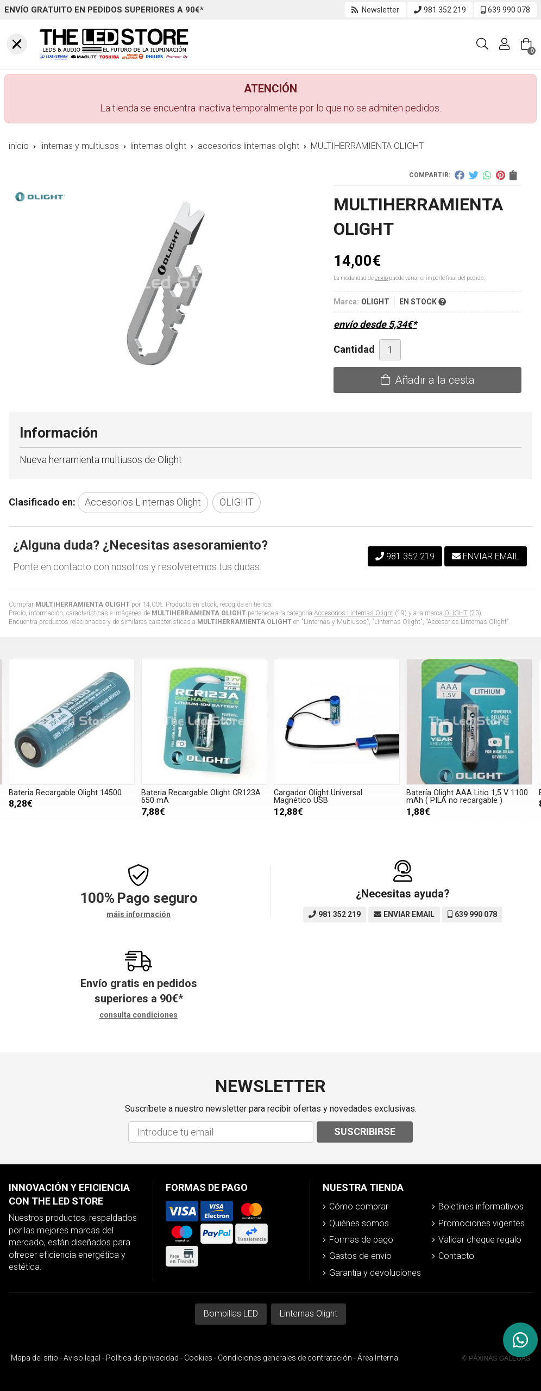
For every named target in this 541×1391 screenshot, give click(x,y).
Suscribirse (364, 1131)
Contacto (456, 1256)
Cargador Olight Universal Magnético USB (450, 796)
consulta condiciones (138, 1014)
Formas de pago (361, 1239)
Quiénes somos (359, 1223)
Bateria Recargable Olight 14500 (197, 792)
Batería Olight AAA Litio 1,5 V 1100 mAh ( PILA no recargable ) (69, 796)
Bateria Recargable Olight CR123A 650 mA (333, 796)
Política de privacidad (142, 1357)
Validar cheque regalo (479, 1239)
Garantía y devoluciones (375, 1273)
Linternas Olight (308, 1313)
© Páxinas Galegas (496, 1358)
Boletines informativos (481, 1206)
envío (381, 278)
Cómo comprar (358, 1206)
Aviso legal (82, 1357)
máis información (138, 914)
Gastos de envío (360, 1256)
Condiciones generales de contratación (285, 1357)
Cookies (198, 1357)
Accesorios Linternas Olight (353, 613)
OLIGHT (456, 613)
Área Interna (377, 1357)
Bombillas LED (231, 1313)
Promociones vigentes (481, 1223)
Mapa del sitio (34, 1357)
